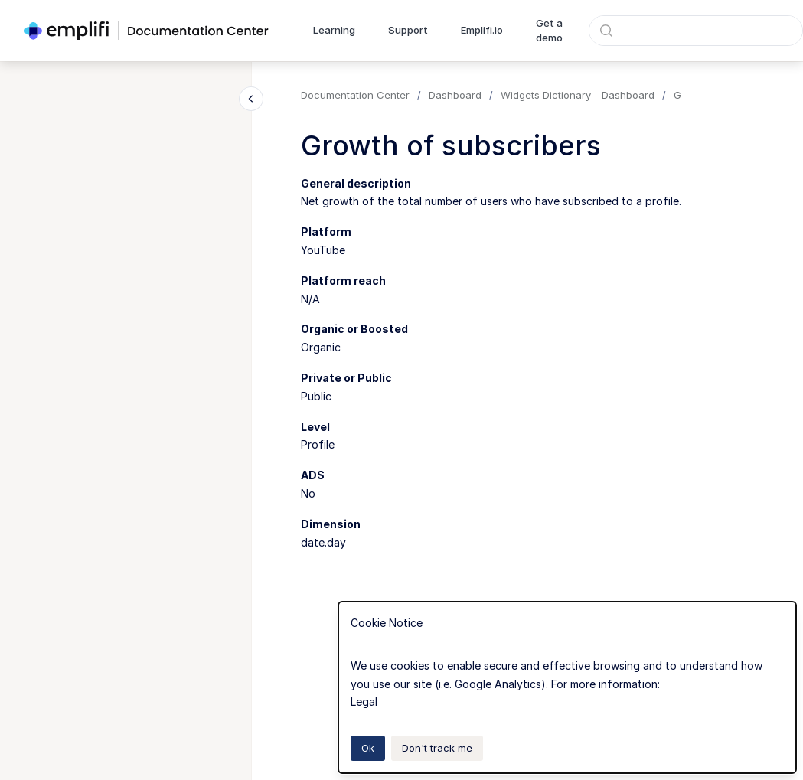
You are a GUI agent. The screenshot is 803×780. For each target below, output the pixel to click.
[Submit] (606, 30)
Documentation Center (355, 95)
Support (408, 30)
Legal (364, 701)
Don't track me (437, 748)
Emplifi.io (482, 30)
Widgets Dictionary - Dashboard (577, 95)
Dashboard (455, 95)
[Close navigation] (251, 98)
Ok (367, 748)
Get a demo (549, 30)
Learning (334, 30)
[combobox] (695, 30)
